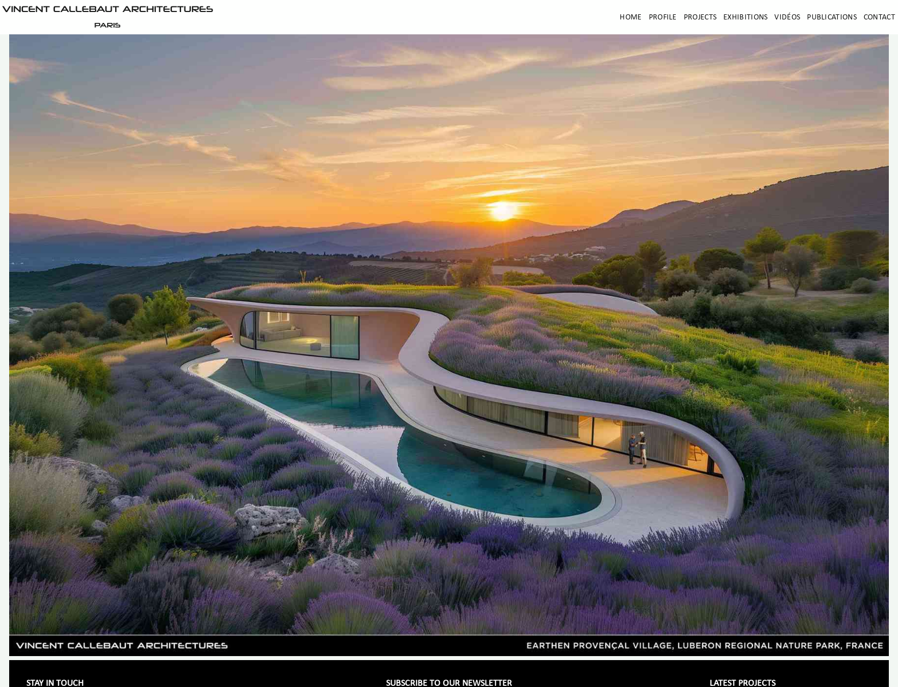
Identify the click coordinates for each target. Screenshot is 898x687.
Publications (832, 17)
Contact (879, 17)
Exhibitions (745, 17)
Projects (700, 17)
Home (630, 17)
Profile (663, 17)
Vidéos (787, 17)
